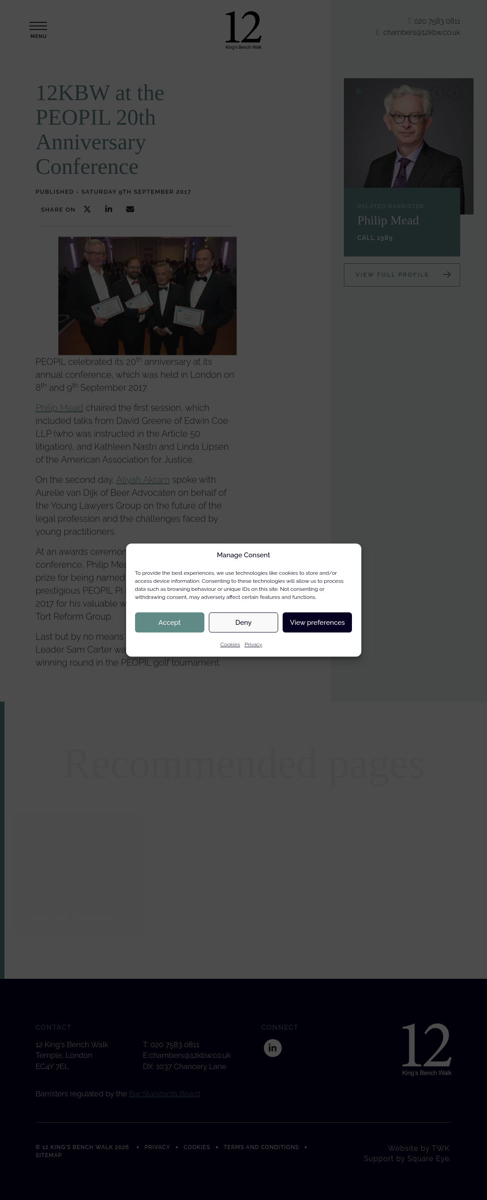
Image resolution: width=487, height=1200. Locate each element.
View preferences (317, 623)
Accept (169, 623)
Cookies (230, 644)
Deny (243, 623)
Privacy (254, 644)
